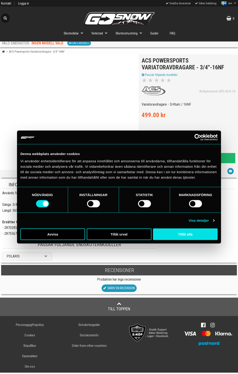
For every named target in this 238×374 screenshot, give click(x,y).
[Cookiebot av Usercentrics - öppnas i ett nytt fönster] (198, 137)
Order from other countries (89, 347)
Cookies (29, 337)
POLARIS (13, 257)
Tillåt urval (119, 234)
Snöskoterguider (89, 326)
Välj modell (79, 43)
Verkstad (100, 33)
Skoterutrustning (130, 33)
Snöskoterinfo (89, 337)
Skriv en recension (119, 289)
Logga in (23, 3)
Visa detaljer (199, 220)
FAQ (172, 33)
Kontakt (6, 3)
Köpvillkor (30, 347)
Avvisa (52, 234)
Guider (154, 33)
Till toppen (119, 308)
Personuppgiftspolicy (30, 326)
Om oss (30, 368)
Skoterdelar (75, 33)
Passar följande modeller (160, 75)
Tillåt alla (185, 234)
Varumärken (29, 357)
